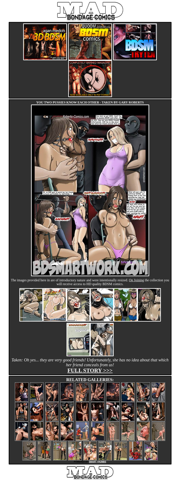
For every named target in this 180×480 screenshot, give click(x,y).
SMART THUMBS (97, 462)
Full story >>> (90, 370)
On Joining (136, 280)
